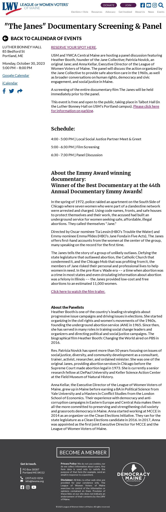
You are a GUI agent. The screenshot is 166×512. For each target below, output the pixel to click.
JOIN (128, 5)
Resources (96, 11)
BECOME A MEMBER (83, 452)
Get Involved (125, 11)
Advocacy (110, 11)
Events (160, 11)
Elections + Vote (79, 11)
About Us (140, 11)
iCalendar (10, 83)
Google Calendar (15, 75)
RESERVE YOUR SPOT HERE (73, 47)
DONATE (108, 5)
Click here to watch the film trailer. (78, 291)
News (151, 11)
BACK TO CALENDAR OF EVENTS (42, 38)
